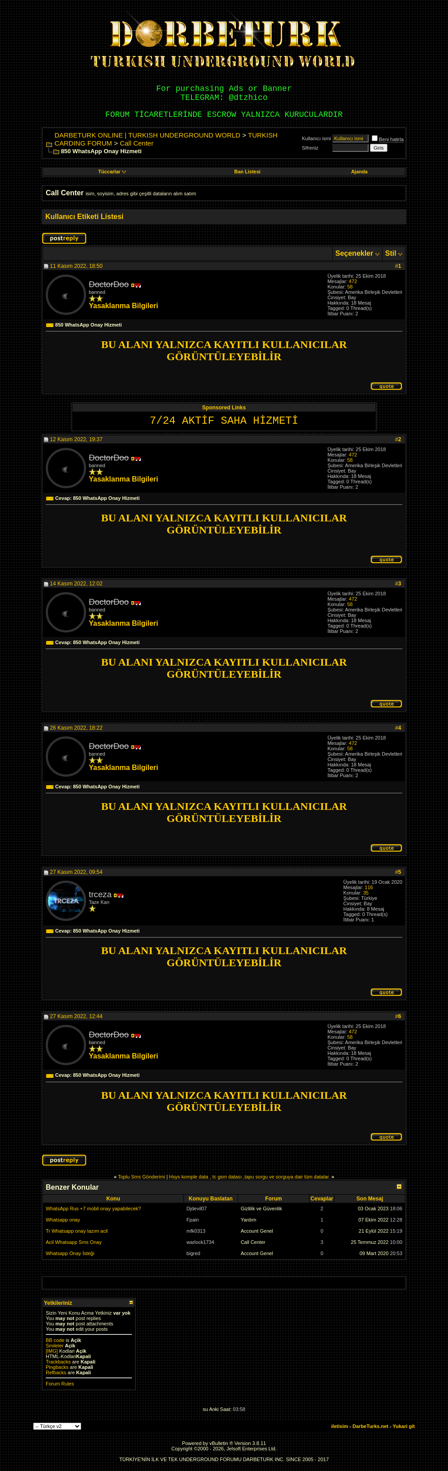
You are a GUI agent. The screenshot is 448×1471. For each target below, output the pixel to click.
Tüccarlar (112, 171)
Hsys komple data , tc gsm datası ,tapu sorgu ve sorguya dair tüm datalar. (249, 1176)
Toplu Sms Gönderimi (141, 1176)
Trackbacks (58, 1361)
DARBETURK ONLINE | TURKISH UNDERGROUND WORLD (147, 135)
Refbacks (56, 1372)
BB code (55, 1340)
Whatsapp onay (63, 1219)
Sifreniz (310, 148)
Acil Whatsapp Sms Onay (74, 1242)
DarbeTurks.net (370, 1426)
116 (369, 887)
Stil (390, 253)
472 (353, 281)
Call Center (136, 143)
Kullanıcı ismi (316, 138)
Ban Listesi (247, 171)
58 (349, 286)
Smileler (55, 1345)
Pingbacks (57, 1367)
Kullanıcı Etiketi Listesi (84, 216)
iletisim (339, 1426)
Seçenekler (354, 253)
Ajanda (359, 171)
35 (366, 892)
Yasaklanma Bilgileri (123, 306)
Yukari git (404, 1426)
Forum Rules (60, 1383)
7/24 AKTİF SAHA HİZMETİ (224, 421)
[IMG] (52, 1351)
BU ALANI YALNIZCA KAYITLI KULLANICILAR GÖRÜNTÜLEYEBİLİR (224, 350)
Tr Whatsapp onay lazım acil (77, 1231)
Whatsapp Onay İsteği (70, 1253)
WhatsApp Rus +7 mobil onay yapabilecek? (93, 1208)
